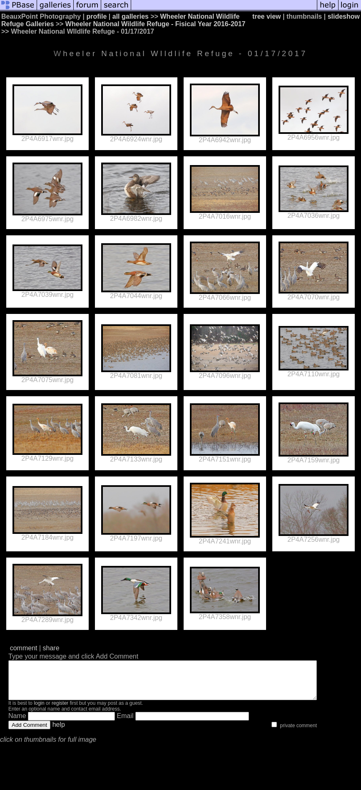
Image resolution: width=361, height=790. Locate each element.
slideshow (344, 16)
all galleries (130, 16)
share (51, 648)
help (58, 732)
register (60, 710)
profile (97, 16)
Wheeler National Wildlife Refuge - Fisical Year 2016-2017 (155, 23)
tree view (266, 16)
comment (23, 648)
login (39, 710)
